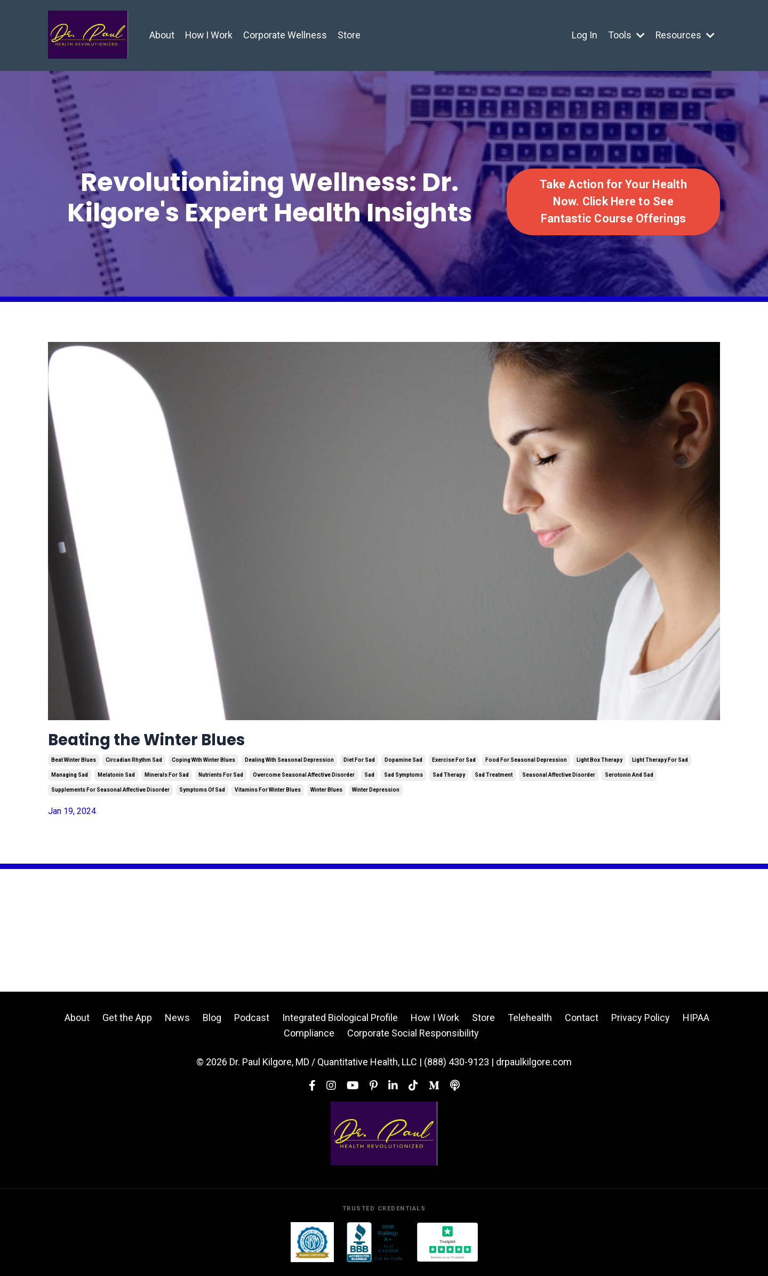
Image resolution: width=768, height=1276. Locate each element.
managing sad (69, 780)
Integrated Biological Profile (340, 1021)
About (161, 35)
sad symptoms (403, 780)
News (177, 1021)
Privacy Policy (640, 1021)
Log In (584, 35)
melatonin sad (116, 780)
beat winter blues (73, 765)
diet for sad (359, 765)
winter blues (326, 795)
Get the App (127, 1021)
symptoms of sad (202, 795)
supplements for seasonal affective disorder (110, 795)
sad (369, 780)
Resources (685, 35)
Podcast (251, 1021)
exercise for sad (454, 765)
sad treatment (494, 780)
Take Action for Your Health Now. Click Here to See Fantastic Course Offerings (613, 202)
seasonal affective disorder (558, 780)
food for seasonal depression (526, 765)
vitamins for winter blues (268, 795)
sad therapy (449, 780)
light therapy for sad (660, 765)
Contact (581, 1021)
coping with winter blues (203, 765)
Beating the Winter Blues (169, 742)
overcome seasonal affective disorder (304, 780)
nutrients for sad (220, 780)
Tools (625, 35)
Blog (212, 1021)
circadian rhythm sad (134, 765)
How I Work (209, 35)
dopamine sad (403, 765)
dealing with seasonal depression (289, 765)
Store (350, 35)
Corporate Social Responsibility (413, 1037)
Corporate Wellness (286, 35)
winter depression (375, 795)
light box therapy (599, 765)
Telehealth (530, 1021)
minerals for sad (167, 780)
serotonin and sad (629, 780)
